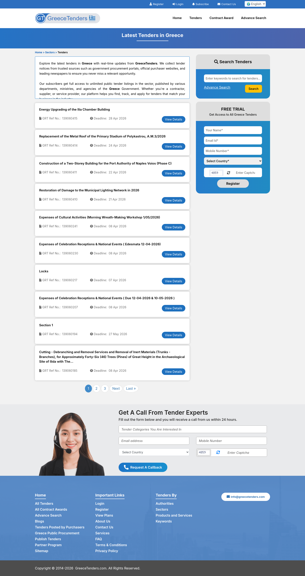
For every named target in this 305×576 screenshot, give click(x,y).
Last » (131, 388)
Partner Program (48, 545)
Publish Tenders (48, 539)
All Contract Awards (51, 509)
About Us (102, 521)
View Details (173, 119)
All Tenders (44, 504)
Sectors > (51, 52)
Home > (39, 52)
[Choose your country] (233, 161)
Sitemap (41, 551)
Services (102, 533)
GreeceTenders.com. (91, 568)
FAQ (98, 539)
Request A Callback (143, 467)
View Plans (104, 515)
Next (116, 388)
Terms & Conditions (111, 545)
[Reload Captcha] (228, 172)
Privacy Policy (106, 551)
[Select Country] (154, 452)
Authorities (165, 504)
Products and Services (174, 515)
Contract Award (221, 18)
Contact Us (227, 4)
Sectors (162, 509)
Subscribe (200, 4)
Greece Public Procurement (57, 533)
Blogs (39, 521)
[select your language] (255, 4)
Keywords (164, 521)
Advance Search (253, 18)
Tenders (195, 18)
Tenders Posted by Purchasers (60, 527)
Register (157, 4)
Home (177, 18)
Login (177, 4)
